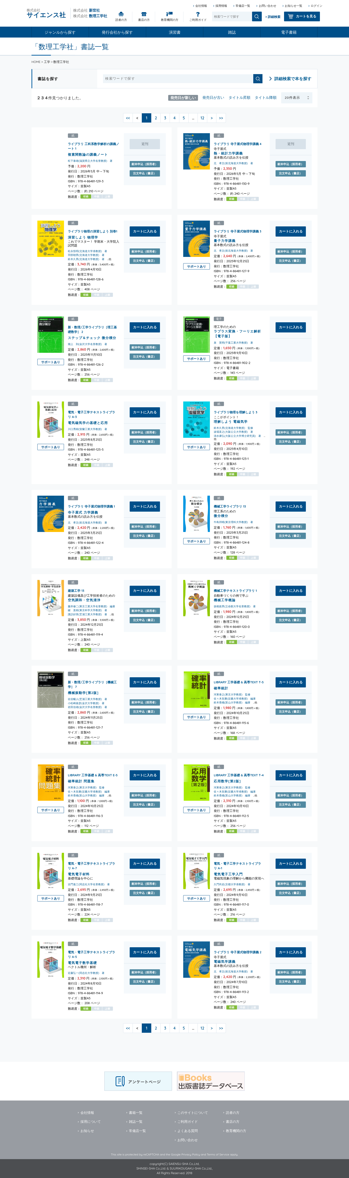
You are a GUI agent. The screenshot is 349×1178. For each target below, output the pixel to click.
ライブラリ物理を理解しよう (234, 412)
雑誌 (232, 32)
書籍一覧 (136, 1112)
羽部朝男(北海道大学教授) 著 (86, 255)
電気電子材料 (79, 874)
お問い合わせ (267, 6)
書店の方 (144, 20)
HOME (36, 62)
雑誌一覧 (136, 1121)
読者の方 (121, 20)
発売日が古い (213, 97)
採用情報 (221, 6)
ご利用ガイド (198, 20)
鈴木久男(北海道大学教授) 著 (86, 259)
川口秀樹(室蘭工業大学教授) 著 (87, 429)
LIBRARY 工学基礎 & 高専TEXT (236, 682)
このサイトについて (192, 1112)
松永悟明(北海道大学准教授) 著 (87, 251)
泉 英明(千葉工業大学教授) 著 (233, 342)
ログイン (316, 6)
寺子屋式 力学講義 (83, 512)
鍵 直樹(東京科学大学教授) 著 (87, 610)
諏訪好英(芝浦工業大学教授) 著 (87, 614)
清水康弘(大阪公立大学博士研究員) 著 (237, 436)
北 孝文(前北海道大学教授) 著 (233, 163)
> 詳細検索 (272, 17)
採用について (90, 1121)
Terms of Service (218, 1154)
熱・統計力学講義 (228, 153)
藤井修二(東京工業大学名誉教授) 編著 (91, 606)
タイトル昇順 (239, 97)
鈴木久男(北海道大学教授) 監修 (233, 428)
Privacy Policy (190, 1154)
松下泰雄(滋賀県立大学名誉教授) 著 (90, 161)
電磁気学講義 (225, 961)
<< (128, 117)
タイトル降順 (266, 97)
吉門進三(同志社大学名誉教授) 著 (89, 884)
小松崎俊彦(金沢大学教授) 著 (86, 703)
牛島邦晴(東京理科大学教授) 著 (233, 522)
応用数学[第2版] (227, 781)
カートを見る (306, 16)
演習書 (175, 32)
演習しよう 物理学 (83, 237)
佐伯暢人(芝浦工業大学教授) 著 (87, 699)
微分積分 (221, 515)
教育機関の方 (169, 20)
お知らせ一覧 (293, 6)
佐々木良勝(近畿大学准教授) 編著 (235, 698)
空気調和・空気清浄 (84, 600)
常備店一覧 (243, 6)
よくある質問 (187, 1131)
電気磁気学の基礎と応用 (88, 423)
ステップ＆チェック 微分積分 (92, 337)
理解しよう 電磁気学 (231, 421)
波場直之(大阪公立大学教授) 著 (233, 431)
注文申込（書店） (144, 173)
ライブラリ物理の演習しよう (88, 231)
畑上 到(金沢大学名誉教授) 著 (87, 344)
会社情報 (201, 6)
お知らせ (87, 1131)
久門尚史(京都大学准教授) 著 (232, 884)
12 (202, 117)
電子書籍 (289, 32)
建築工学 (74, 591)
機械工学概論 (225, 600)
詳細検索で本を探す (292, 78)
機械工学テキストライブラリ (234, 591)
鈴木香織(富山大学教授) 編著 (232, 702)
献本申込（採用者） (145, 164)
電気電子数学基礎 (82, 963)
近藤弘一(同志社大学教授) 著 (86, 973)
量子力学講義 (225, 241)
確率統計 (221, 688)
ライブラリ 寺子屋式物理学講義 (236, 144)
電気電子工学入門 (228, 874)
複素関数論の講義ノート (88, 154)
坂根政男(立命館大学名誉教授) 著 (235, 606)
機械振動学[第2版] (83, 693)
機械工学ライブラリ (228, 506)
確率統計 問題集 (81, 781)
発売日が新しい (183, 97)
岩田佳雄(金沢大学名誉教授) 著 (87, 707)
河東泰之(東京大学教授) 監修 (232, 694)
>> (221, 117)
